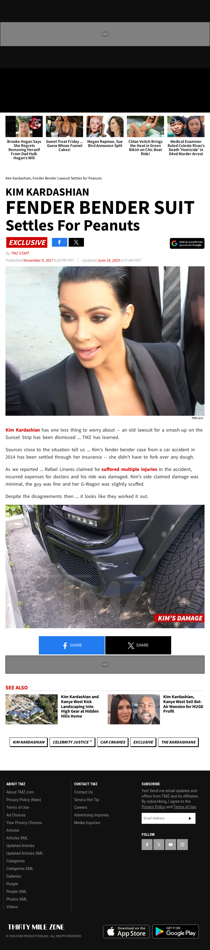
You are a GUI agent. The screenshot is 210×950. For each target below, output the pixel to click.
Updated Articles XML (24, 853)
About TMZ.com (20, 792)
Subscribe (190, 818)
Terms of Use (17, 807)
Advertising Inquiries (91, 815)
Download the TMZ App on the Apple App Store (126, 932)
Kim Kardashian (28, 742)
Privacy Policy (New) (23, 800)
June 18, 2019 (108, 260)
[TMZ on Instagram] (48, 77)
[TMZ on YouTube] (170, 844)
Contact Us (83, 792)
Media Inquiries (87, 823)
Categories (15, 861)
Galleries (13, 876)
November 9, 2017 (38, 260)
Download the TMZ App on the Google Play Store (175, 932)
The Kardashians (178, 742)
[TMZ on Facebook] (8, 77)
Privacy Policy (153, 807)
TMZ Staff (20, 253)
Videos (12, 907)
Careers (80, 807)
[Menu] (7, 105)
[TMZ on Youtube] (35, 77)
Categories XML (19, 868)
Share (72, 645)
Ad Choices (16, 815)
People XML (16, 891)
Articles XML (17, 838)
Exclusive (143, 742)
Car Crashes (112, 742)
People (12, 884)
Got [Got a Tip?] (18, 91)
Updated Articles (20, 845)
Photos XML (16, 899)
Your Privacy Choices (24, 823)
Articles (12, 830)
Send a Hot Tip (86, 800)
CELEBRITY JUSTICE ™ (72, 742)
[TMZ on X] (22, 77)
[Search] (202, 105)
